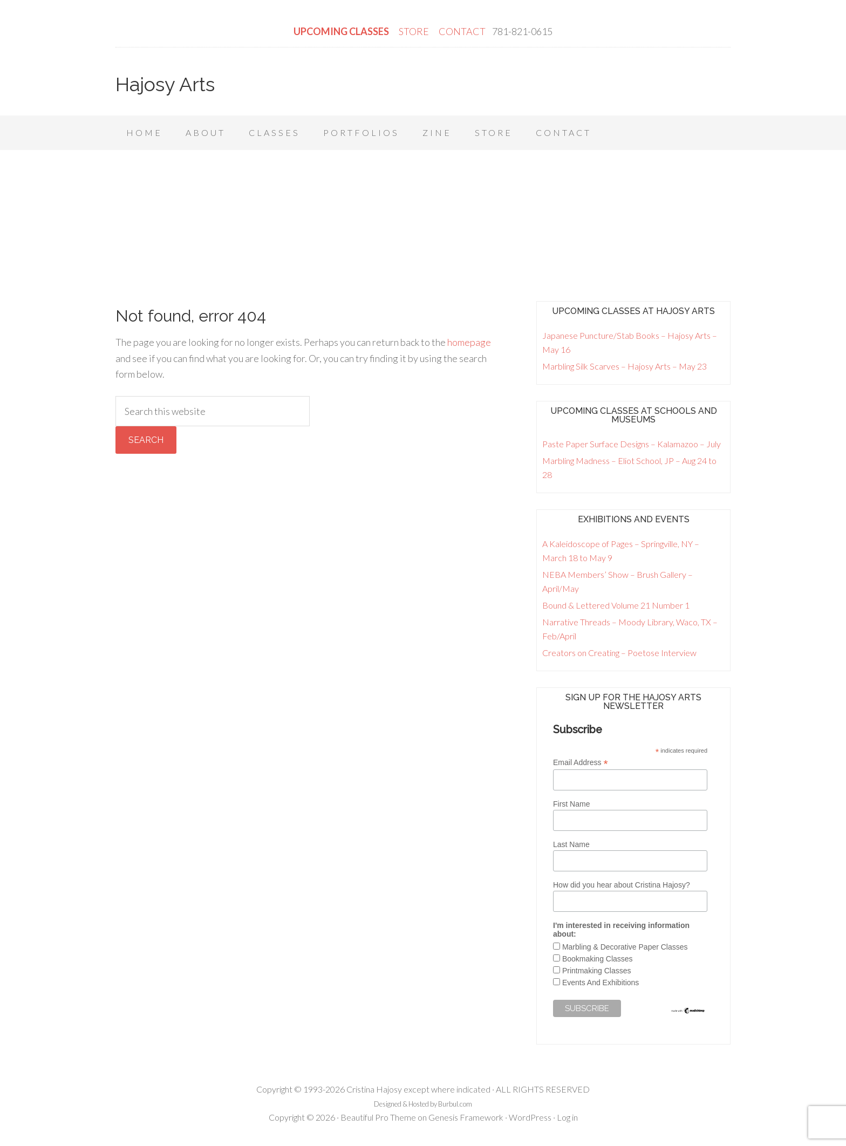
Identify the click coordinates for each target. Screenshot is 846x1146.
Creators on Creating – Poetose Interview (619, 652)
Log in (567, 1117)
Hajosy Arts (165, 84)
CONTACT (462, 31)
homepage (469, 342)
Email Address (580, 763)
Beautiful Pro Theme (378, 1117)
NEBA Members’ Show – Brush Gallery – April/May (617, 581)
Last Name (571, 844)
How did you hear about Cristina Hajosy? (621, 885)
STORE (415, 31)
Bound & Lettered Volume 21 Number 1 (616, 605)
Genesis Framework (465, 1117)
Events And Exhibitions (600, 982)
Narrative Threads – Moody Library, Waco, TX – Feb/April (630, 629)
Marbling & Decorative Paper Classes (625, 947)
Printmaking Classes (596, 970)
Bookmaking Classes (597, 958)
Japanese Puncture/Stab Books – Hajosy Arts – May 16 (629, 342)
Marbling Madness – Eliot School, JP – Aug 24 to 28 (629, 467)
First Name (571, 804)
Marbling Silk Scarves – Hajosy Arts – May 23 (624, 366)
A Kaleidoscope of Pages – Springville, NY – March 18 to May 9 (620, 550)
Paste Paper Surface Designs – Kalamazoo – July (631, 444)
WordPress (530, 1117)
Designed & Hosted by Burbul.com (423, 1104)
